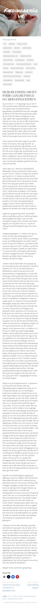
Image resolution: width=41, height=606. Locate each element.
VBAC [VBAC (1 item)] (28, 80)
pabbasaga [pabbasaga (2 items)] (19, 72)
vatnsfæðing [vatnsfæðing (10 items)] (7, 80)
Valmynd (21, 25)
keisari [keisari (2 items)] (5, 68)
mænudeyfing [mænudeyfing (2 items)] (8, 72)
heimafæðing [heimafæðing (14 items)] (19, 60)
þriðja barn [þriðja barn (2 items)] (7, 84)
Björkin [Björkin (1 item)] (17, 48)
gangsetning (30, 596)
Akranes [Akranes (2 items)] (12, 44)
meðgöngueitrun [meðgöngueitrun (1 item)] (17, 68)
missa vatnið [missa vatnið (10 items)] (30, 68)
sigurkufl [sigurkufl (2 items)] (28, 72)
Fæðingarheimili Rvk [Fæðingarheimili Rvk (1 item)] (10, 56)
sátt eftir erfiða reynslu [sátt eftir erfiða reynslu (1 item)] (12, 76)
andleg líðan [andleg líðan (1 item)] (22, 44)
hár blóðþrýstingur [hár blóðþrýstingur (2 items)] (24, 64)
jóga (5, 599)
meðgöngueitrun (15, 599)
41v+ (9, 596)
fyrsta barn (17, 596)
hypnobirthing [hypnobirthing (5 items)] (8, 64)
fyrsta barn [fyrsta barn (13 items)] (17, 52)
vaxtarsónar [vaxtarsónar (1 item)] (19, 80)
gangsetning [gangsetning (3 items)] (8, 60)
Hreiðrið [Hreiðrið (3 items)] (30, 60)
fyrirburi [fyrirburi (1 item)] (6, 52)
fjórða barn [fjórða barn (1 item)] (26, 48)
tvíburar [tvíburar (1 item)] (27, 76)
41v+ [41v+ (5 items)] (4, 44)
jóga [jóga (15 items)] (35, 64)
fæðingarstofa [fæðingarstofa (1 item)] (25, 56)
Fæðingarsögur (20, 13)
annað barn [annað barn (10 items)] (7, 48)
